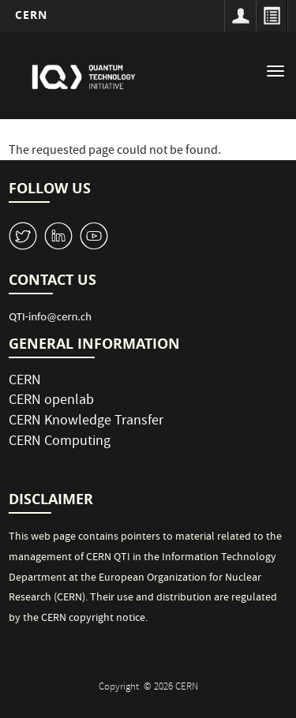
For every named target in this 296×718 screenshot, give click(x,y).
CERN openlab (51, 401)
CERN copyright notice (93, 618)
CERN (31, 14)
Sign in (240, 16)
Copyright (120, 687)
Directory (271, 16)
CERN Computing (60, 442)
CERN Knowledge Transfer (86, 421)
